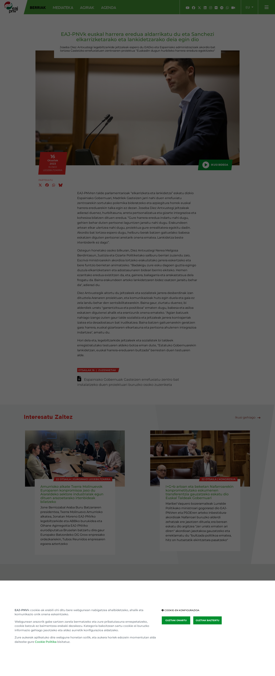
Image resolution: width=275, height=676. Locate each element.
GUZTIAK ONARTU (176, 620)
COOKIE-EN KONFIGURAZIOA (180, 610)
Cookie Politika (46, 642)
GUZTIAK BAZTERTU (207, 620)
